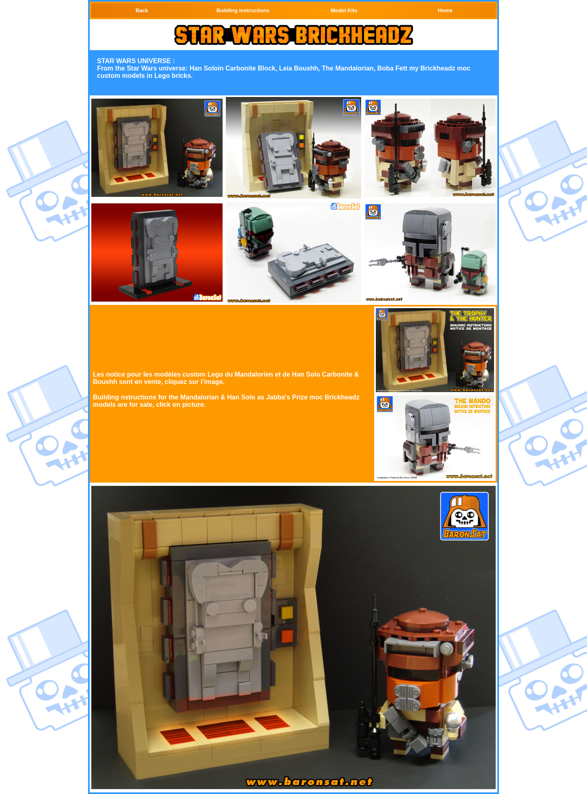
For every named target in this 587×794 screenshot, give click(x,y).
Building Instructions (242, 10)
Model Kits (344, 10)
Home (445, 10)
